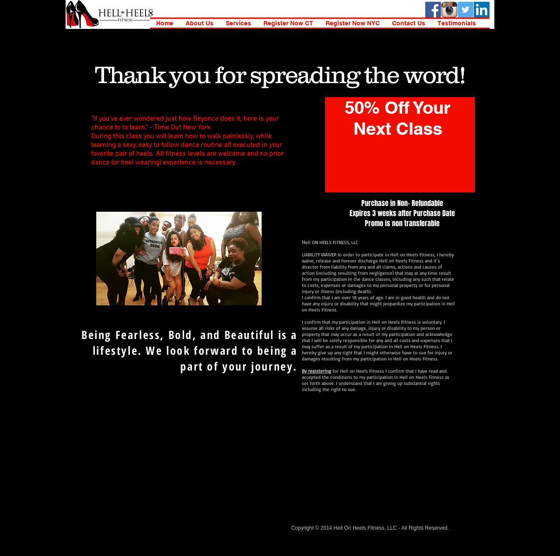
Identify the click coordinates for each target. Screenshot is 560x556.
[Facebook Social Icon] (433, 9)
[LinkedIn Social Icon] (482, 9)
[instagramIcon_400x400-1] (449, 9)
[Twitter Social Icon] (465, 9)
